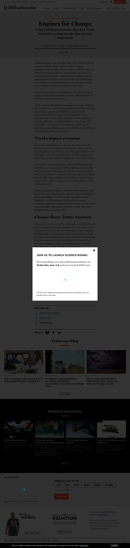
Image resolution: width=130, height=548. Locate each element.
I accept (114, 545)
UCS (80, 293)
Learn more (84, 545)
